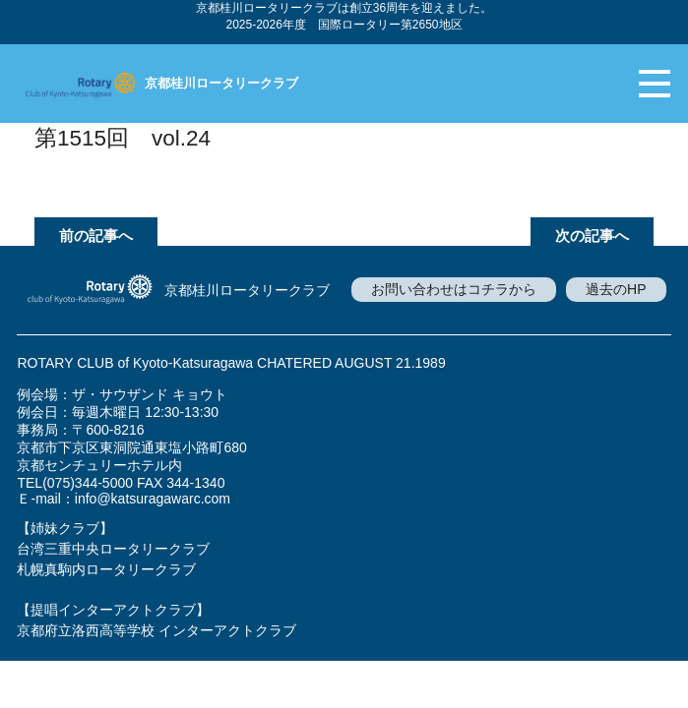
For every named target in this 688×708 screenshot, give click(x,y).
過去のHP (616, 289)
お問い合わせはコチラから (453, 289)
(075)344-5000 (87, 483)
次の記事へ (592, 235)
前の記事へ (96, 235)
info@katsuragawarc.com (152, 498)
